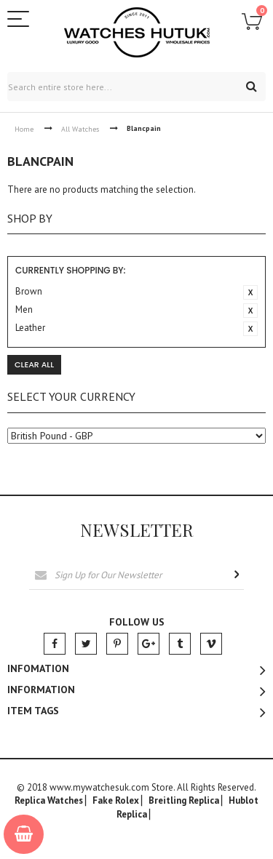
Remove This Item (250, 292)
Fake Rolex (115, 801)
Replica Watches (49, 801)
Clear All (34, 364)
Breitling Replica (184, 801)
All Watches (80, 129)
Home (24, 129)
